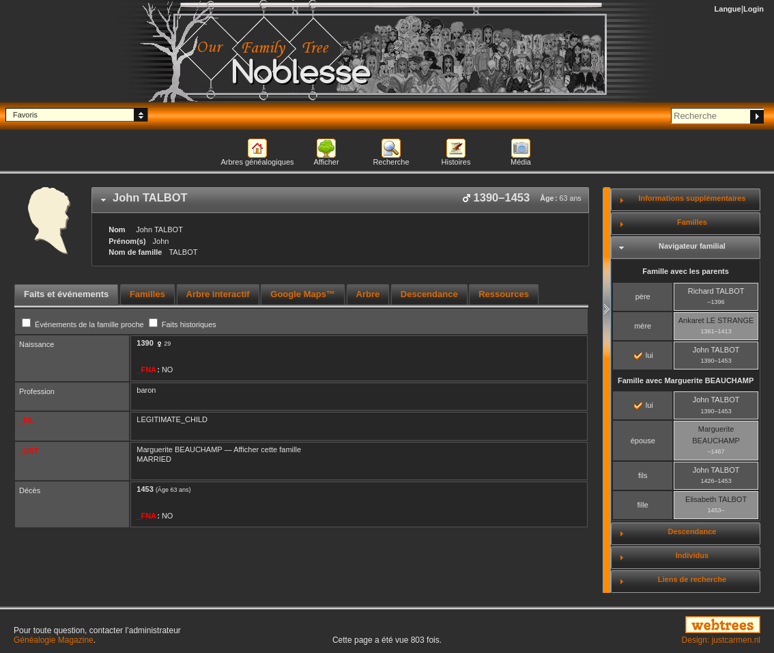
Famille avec (686, 380)
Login (753, 9)
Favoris (25, 115)
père (642, 296)
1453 (145, 489)
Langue (728, 9)
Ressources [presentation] (503, 294)
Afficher (326, 162)
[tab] (340, 200)
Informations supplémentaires (691, 198)
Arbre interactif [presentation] (218, 294)
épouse (643, 440)
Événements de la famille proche (84, 324)
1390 (145, 343)
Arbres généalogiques (256, 162)
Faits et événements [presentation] (66, 294)
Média (521, 162)
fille (642, 505)
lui (643, 355)
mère (642, 326)
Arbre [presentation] (368, 294)
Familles (692, 222)
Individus (692, 555)
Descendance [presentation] (429, 294)
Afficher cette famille (267, 449)
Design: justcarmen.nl (721, 640)
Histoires (456, 162)
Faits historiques (182, 324)
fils (642, 475)
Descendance (692, 531)
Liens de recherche (692, 579)
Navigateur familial (692, 246)
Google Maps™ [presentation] (302, 294)
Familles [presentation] (147, 294)
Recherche (391, 162)
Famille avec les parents (685, 271)
